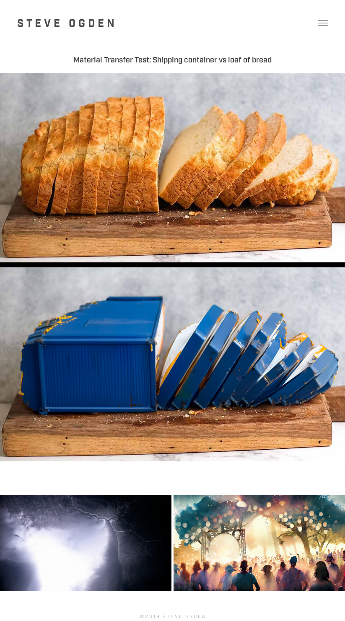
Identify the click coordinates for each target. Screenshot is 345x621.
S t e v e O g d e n (65, 24)
